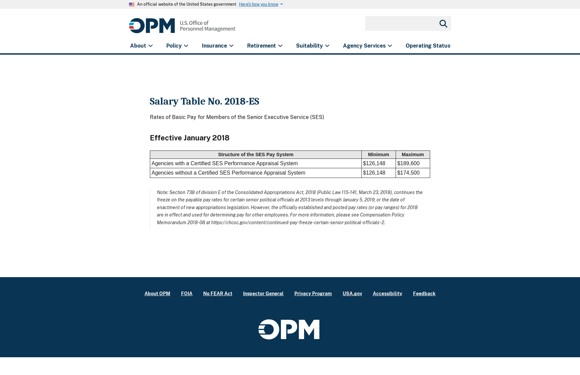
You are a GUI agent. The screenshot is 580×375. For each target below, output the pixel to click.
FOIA (186, 293)
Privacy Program (313, 293)
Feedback (424, 293)
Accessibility (387, 293)
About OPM (157, 293)
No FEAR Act (217, 293)
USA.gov (352, 293)
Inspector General (263, 293)
